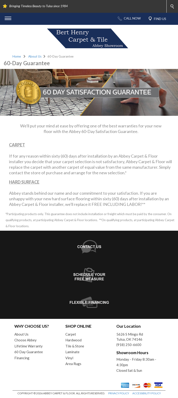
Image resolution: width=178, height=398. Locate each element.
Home (17, 56)
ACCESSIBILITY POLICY (146, 393)
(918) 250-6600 (128, 345)
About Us (34, 56)
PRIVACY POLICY (118, 393)
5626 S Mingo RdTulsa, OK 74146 (129, 337)
